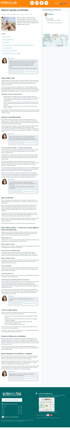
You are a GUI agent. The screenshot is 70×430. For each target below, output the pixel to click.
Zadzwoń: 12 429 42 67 (12, 400)
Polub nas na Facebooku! (11, 417)
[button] (68, 2)
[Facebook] (3, 416)
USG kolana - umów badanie (30, 71)
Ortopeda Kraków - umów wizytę (29, 191)
